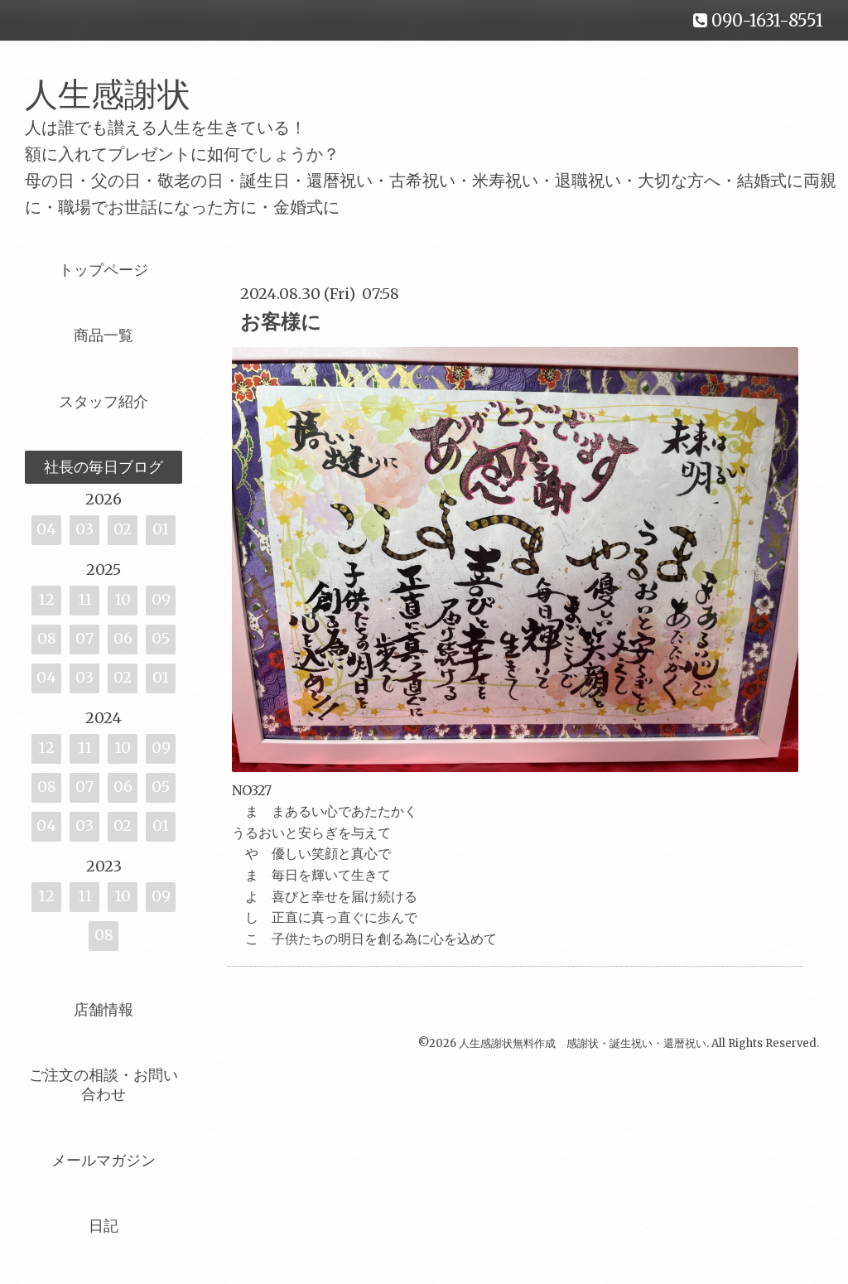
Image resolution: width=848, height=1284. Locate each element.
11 (85, 599)
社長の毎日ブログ (103, 466)
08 (46, 638)
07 (84, 638)
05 (161, 638)
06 (122, 638)
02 (122, 528)
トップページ (103, 269)
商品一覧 (103, 335)
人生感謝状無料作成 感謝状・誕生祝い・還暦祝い (582, 1043)
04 (46, 528)
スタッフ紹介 (103, 401)
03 (84, 528)
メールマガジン (103, 1160)
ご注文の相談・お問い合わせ (103, 1084)
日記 (103, 1225)
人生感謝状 (124, 94)
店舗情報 (103, 1009)
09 (161, 599)
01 (160, 528)
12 (46, 599)
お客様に (280, 322)
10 (122, 599)
